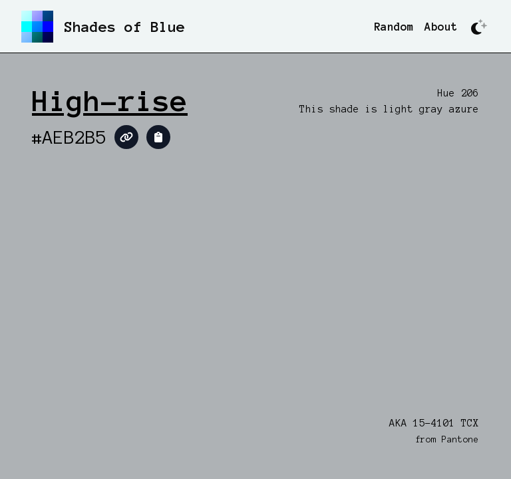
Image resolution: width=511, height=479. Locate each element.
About (441, 27)
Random (394, 27)
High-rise (110, 101)
